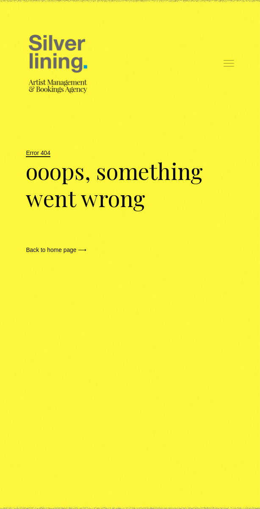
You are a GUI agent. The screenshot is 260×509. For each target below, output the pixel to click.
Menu (229, 63)
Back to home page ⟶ (56, 249)
